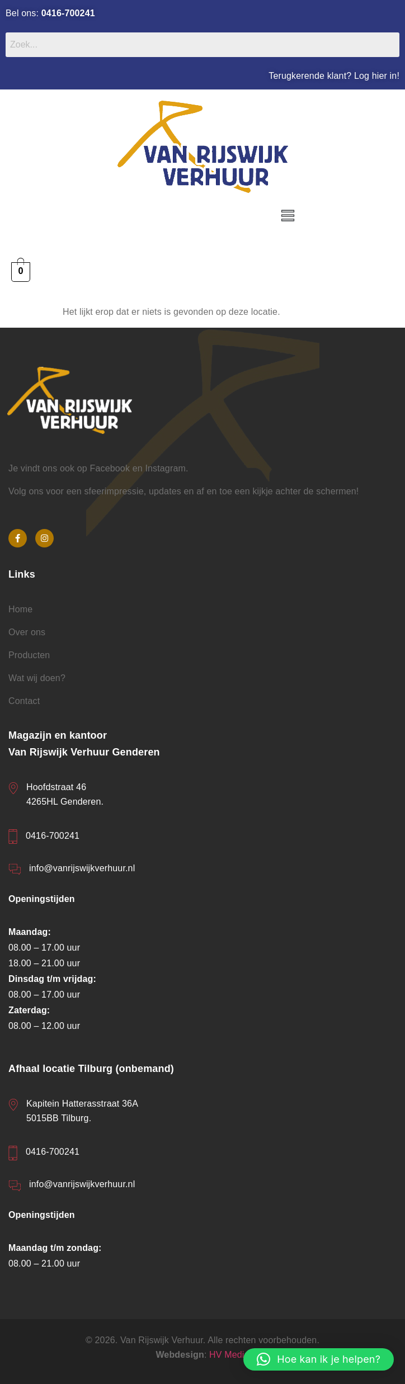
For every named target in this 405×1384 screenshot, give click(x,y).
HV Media (229, 1354)
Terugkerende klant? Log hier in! (334, 76)
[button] (288, 216)
